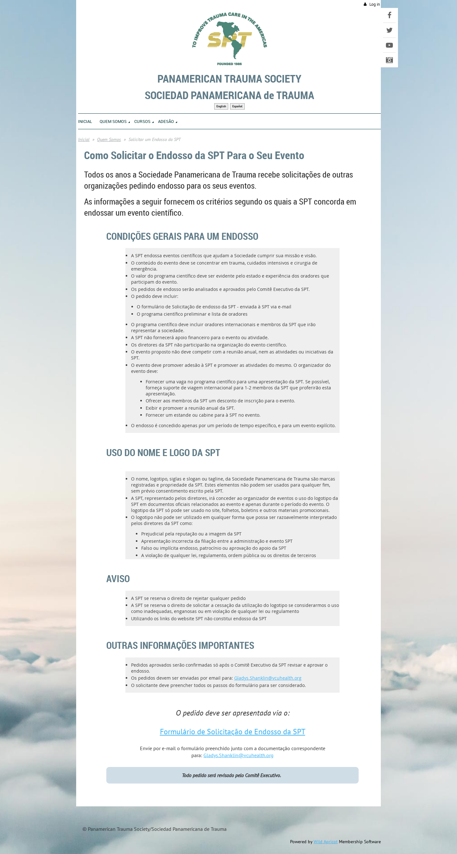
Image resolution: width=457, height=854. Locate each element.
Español (237, 106)
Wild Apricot (326, 841)
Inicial (83, 139)
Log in (374, 4)
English (221, 106)
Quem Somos (109, 139)
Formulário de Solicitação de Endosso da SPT (232, 731)
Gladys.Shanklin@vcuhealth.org (267, 678)
